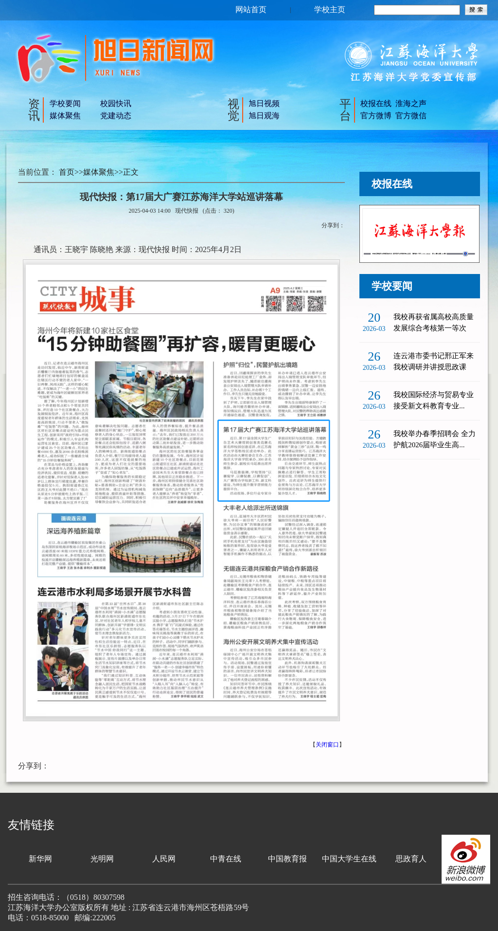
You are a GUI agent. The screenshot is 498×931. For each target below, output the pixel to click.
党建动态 (115, 115)
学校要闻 (65, 103)
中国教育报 (287, 859)
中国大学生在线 (349, 859)
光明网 (102, 859)
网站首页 (251, 9)
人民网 (164, 859)
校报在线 (375, 103)
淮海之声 (411, 103)
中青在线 (225, 859)
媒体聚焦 (65, 115)
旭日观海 (264, 115)
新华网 (40, 859)
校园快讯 (115, 103)
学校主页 (329, 9)
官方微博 (375, 115)
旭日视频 (264, 103)
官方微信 (411, 115)
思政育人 (411, 859)
